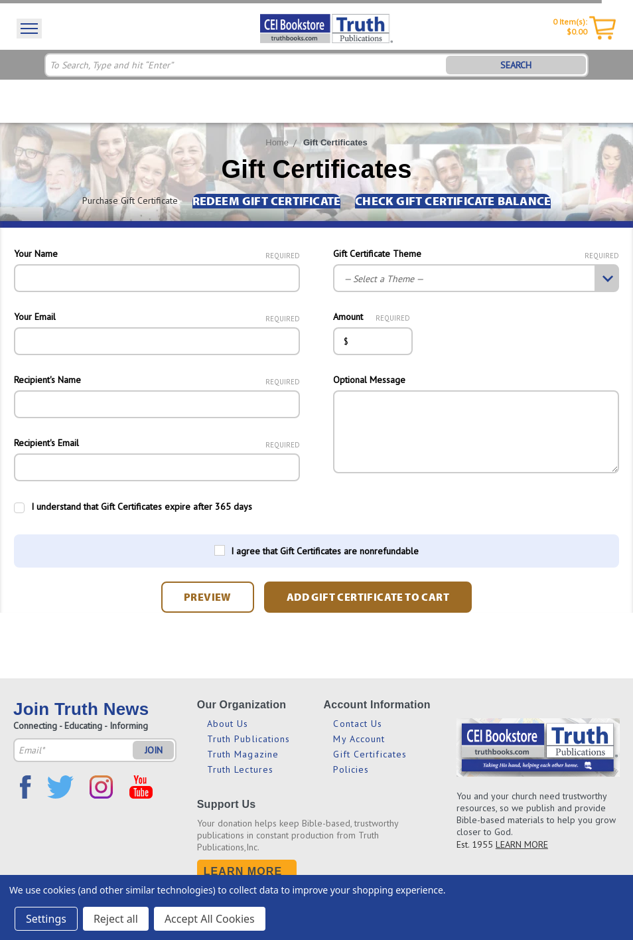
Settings (46, 918)
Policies (351, 769)
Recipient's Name (157, 380)
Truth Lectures (240, 769)
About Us (228, 724)
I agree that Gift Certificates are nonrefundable (325, 551)
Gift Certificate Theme (476, 254)
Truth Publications (249, 739)
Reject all (116, 918)
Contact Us (357, 724)
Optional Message (369, 380)
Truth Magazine (243, 754)
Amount (371, 317)
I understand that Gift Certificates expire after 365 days (141, 506)
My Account (359, 739)
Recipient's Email (157, 443)
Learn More (243, 871)
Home (277, 142)
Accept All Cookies (210, 918)
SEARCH (515, 65)
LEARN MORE (522, 844)
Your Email (157, 317)
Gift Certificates (335, 142)
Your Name (157, 254)
